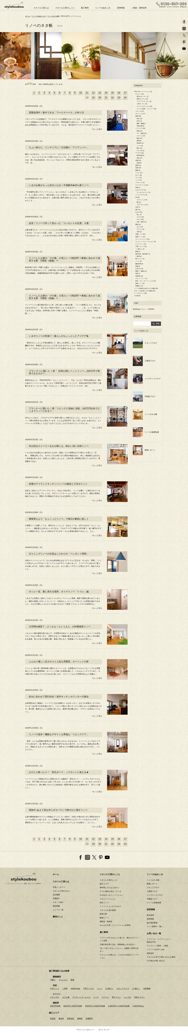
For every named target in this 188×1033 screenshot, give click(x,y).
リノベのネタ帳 (55, 16)
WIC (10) (139, 118)
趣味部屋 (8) (139, 263)
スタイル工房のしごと (64, 8)
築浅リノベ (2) (140, 283)
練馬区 (80, 1018)
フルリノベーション (108, 899)
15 (112, 92)
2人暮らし (109, 988)
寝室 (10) (138, 165)
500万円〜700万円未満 (72, 1006)
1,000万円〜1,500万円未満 (118, 1006)
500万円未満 (55, 1006)
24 (125, 97)
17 (125, 92)
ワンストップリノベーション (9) (145, 241)
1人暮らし (136, 988)
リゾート (105, 997)
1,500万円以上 (138, 1006)
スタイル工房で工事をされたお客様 (161, 957)
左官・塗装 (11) (142, 222)
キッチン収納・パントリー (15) (146, 108)
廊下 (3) (137, 209)
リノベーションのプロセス (110, 906)
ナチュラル (54, 997)
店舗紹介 (56, 898)
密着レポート (144, 450)
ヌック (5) (138, 177)
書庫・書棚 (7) (141, 123)
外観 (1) (137, 187)
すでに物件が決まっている (110, 891)
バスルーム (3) (140, 182)
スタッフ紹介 (58, 902)
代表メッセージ (59, 887)
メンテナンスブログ (147, 379)
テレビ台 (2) (140, 150)
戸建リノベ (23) (140, 234)
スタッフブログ (145, 343)
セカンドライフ (123, 988)
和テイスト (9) (140, 259)
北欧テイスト (139, 997)
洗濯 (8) (139, 162)
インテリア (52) (140, 128)
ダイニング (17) (140, 113)
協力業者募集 (152, 923)
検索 (156, 323)
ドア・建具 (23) (142, 133)
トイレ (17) (139, 172)
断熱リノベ (104, 918)
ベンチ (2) (138, 180)
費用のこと (58, 916)
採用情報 (121, 8)
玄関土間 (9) (140, 126)
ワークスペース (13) (141, 185)
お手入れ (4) (139, 268)
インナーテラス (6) (141, 195)
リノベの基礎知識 (146, 432)
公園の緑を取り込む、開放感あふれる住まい (118, 944)
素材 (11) (138, 224)
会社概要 (56, 895)
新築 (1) (137, 251)
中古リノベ (54, 988)
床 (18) (137, 197)
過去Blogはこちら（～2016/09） (144, 309)
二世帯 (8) (138, 256)
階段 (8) (137, 170)
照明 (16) (139, 131)
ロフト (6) (138, 175)
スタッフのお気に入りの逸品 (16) (144, 290)
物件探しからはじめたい (109, 887)
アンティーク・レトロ (81, 997)
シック (96, 997)
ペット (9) (138, 261)
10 (80, 92)
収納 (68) (138, 116)
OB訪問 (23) (139, 276)
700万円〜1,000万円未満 (95, 1006)
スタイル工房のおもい (62, 891)
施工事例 (85, 8)
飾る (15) (139, 148)
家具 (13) (139, 138)
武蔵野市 (89, 1018)
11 (87, 92)
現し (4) (139, 214)
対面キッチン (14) (142, 99)
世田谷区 (70, 1018)
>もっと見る (97, 129)
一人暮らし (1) (140, 249)
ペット (99, 988)
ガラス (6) (140, 226)
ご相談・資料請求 (139, 8)
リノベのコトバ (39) (140, 293)
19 (93, 97)
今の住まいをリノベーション (111, 895)
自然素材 (146, 988)
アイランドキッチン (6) (144, 101)
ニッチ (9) (140, 145)
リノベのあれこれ (102, 8)
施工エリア (104, 884)
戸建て (53, 980)
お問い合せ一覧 (154, 933)
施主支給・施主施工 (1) (142, 253)
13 (99, 92)
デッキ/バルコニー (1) (143, 192)
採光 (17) (139, 158)
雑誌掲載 (56, 906)
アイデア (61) (139, 153)
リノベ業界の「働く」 (156, 926)
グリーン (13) (141, 135)
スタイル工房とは (41, 8)
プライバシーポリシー (85, 1030)
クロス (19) (140, 217)
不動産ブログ (144, 396)
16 (119, 92)
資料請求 (150, 953)
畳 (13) (139, 202)
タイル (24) (140, 219)
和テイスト (116, 997)
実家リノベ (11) (140, 236)
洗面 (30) (138, 160)
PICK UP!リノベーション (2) (143, 91)
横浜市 (61, 1018)
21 (106, 97)
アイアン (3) (140, 229)
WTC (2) (139, 121)
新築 (72, 980)
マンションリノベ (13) (142, 239)
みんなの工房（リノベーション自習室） (116, 925)
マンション (63, 980)
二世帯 (65, 988)
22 (112, 97)
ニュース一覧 (58, 910)
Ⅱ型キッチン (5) (142, 103)
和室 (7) (137, 273)
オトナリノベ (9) (140, 244)
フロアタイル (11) (142, 204)
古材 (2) (139, 231)
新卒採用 (150, 915)
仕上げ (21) (139, 212)
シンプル (127, 997)
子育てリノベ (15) (141, 246)
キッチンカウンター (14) (144, 106)
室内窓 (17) (140, 143)
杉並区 (53, 1018)
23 (119, 97)
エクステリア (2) (140, 190)
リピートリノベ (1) (141, 278)
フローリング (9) (142, 199)
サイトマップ (103, 1030)
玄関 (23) (138, 167)
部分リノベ (104, 903)
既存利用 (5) (140, 155)
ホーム (27, 16)
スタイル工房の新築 (108, 910)
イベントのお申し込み (156, 949)
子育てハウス (88, 988)
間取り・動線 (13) (141, 271)
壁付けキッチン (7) (143, 96)
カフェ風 (65, 997)
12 (93, 92)
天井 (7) (137, 207)
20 (99, 97)
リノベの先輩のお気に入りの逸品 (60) (146, 288)
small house (75, 988)
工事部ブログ (144, 361)
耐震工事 (103, 914)
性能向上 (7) (139, 286)
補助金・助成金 (106, 921)
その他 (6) (137, 295)
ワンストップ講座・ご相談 (157, 946)
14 (106, 92)
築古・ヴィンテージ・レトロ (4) (145, 281)
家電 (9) (139, 140)
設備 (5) (137, 266)
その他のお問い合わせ (156, 961)
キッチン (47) (139, 94)
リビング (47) (139, 111)
